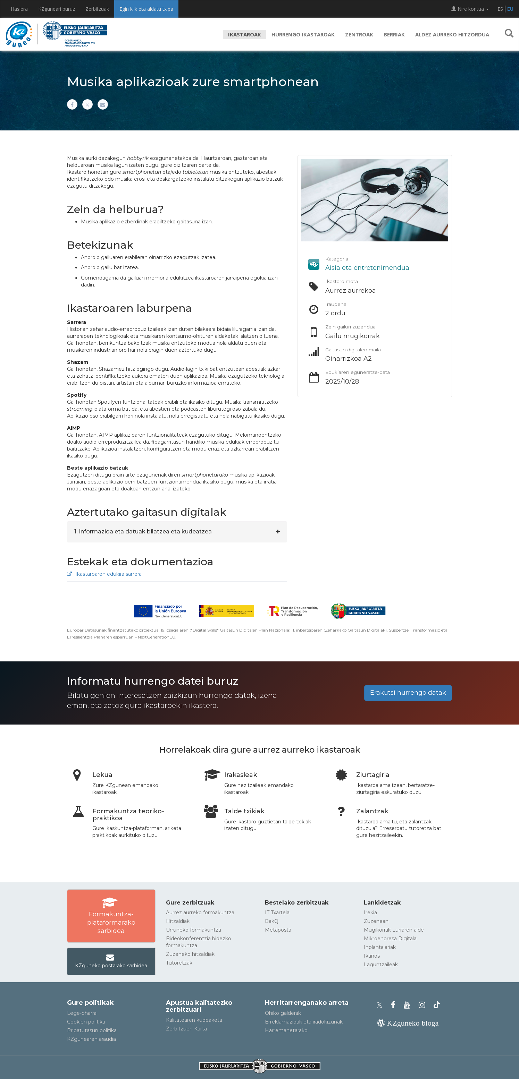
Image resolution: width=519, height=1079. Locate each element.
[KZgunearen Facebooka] (395, 1005)
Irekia (370, 912)
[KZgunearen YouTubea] (409, 1005)
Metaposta (278, 930)
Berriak (394, 34)
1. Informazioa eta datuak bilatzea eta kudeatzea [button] (143, 531)
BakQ (271, 921)
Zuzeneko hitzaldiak (190, 954)
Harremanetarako (286, 1030)
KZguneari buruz (56, 9)
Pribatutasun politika (92, 1030)
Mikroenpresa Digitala (390, 938)
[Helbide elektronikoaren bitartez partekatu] (103, 104)
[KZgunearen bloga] (408, 1023)
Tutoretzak (179, 963)
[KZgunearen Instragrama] (424, 1005)
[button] (509, 34)
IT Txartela (277, 912)
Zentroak (359, 34)
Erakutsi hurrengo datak (408, 692)
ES (500, 9)
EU (510, 9)
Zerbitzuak (97, 9)
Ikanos (372, 956)
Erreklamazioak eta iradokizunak (304, 1022)
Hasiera (19, 9)
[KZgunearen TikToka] (437, 1005)
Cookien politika (86, 1022)
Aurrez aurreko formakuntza (200, 912)
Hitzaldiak (178, 921)
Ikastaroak (244, 34)
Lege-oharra (82, 1013)
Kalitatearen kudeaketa (194, 1020)
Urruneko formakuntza (193, 930)
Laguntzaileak (381, 964)
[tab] (177, 532)
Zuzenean (376, 921)
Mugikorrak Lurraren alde (394, 930)
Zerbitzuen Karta (186, 1029)
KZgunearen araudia (91, 1039)
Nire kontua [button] (470, 9)
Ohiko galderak (283, 1013)
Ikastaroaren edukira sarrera (104, 574)
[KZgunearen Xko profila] (381, 1005)
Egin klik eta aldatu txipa (146, 9)
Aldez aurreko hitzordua (452, 34)
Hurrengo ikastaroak (303, 34)
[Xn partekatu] (87, 104)
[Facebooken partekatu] (72, 104)
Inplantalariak (380, 947)
